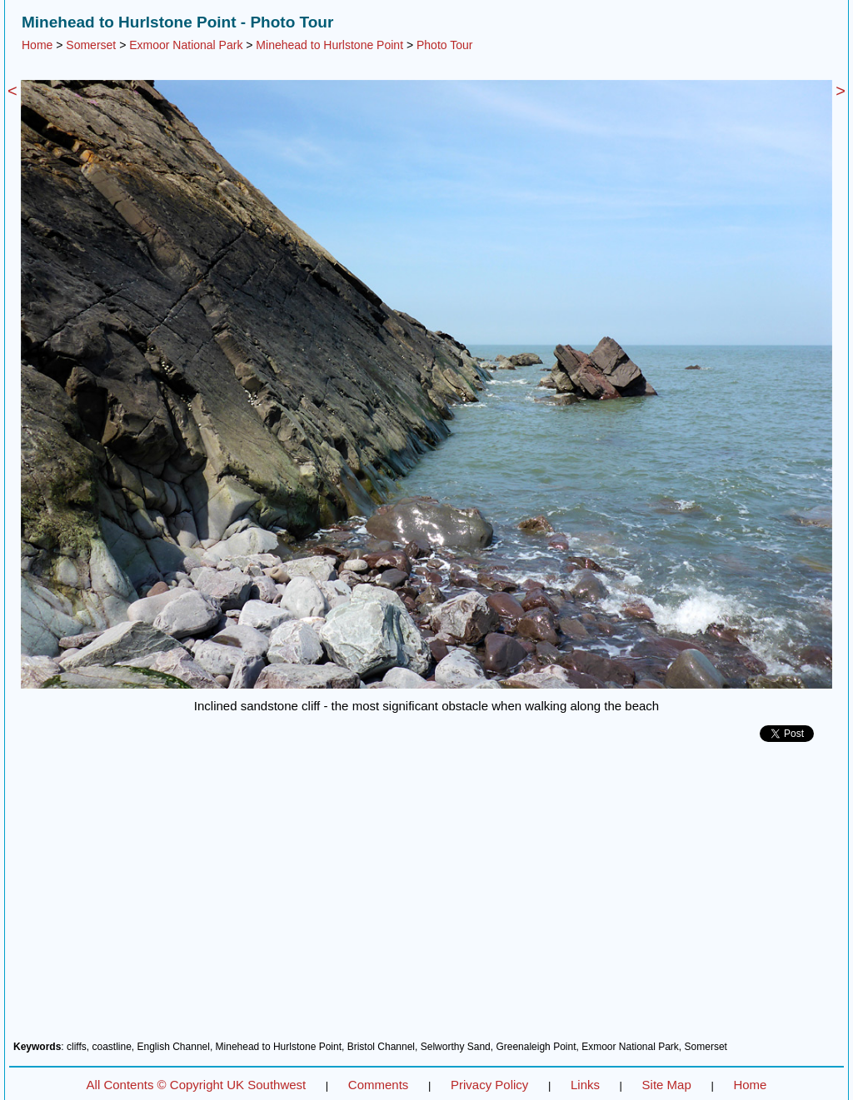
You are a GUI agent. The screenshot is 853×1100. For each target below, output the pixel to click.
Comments (378, 1085)
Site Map (666, 1085)
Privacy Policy (489, 1085)
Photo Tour (444, 45)
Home (37, 45)
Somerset (91, 45)
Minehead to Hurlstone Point (329, 45)
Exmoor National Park (185, 45)
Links (585, 1085)
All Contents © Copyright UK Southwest (197, 1085)
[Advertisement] (426, 897)
